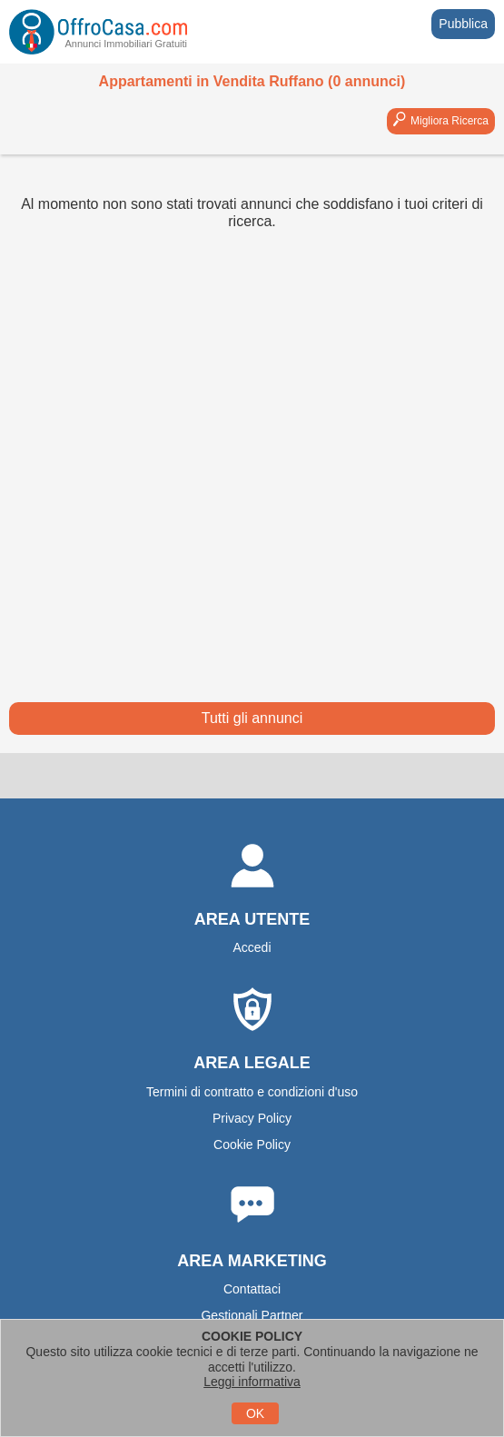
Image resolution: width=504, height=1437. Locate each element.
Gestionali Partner (251, 1315)
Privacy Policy (252, 1118)
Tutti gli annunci (252, 718)
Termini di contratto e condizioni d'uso (252, 1092)
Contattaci (252, 1289)
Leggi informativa (252, 1381)
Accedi (251, 947)
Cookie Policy (252, 1144)
